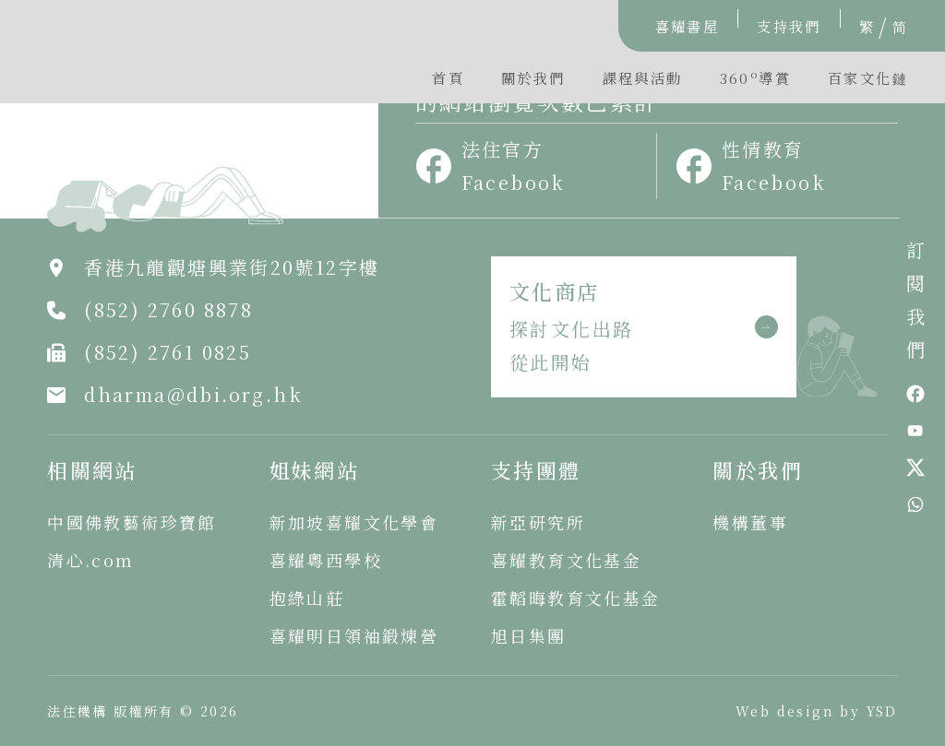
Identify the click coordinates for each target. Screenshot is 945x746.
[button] (755, 82)
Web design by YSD (817, 711)
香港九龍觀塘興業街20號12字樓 (231, 267)
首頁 (448, 77)
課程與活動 (643, 77)
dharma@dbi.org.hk (193, 394)
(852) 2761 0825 (167, 351)
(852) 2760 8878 (168, 309)
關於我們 (533, 77)
